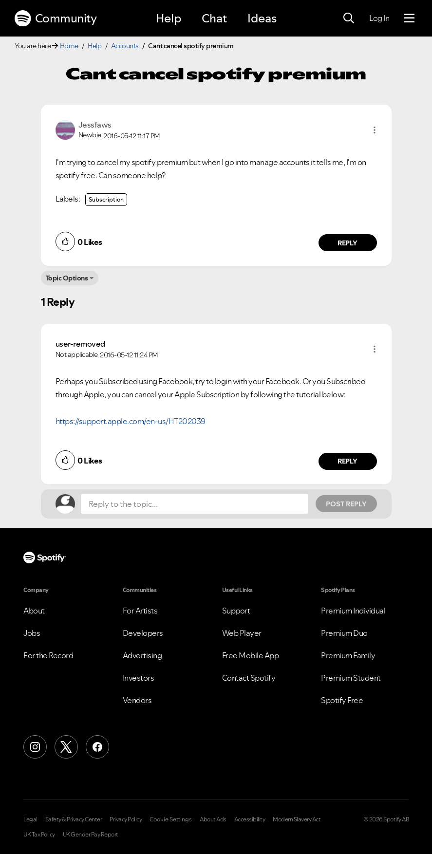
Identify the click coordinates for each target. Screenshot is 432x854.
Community (55, 18)
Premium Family (348, 655)
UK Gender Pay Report (90, 834)
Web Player (242, 633)
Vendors (137, 700)
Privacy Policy (126, 819)
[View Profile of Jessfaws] (95, 124)
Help (168, 18)
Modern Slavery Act (296, 819)
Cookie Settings (171, 819)
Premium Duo (344, 633)
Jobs (31, 633)
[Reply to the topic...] (194, 504)
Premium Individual (353, 610)
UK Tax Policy (39, 834)
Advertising (142, 655)
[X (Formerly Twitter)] (66, 747)
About (34, 610)
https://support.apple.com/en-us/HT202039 (131, 421)
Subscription (106, 199)
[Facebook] (97, 747)
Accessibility (249, 819)
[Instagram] (35, 747)
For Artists (140, 610)
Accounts (125, 46)
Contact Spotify (249, 677)
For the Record (48, 655)
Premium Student (351, 677)
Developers (143, 633)
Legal (30, 819)
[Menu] (409, 18)
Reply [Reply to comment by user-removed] (347, 461)
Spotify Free (342, 700)
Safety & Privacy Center (73, 819)
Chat (214, 18)
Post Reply (346, 504)
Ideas (262, 18)
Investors (138, 677)
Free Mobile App (250, 655)
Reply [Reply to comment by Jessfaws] (347, 243)
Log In (379, 18)
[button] (374, 130)
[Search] (348, 18)
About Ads (213, 819)
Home (69, 46)
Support (236, 610)
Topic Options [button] (67, 278)
